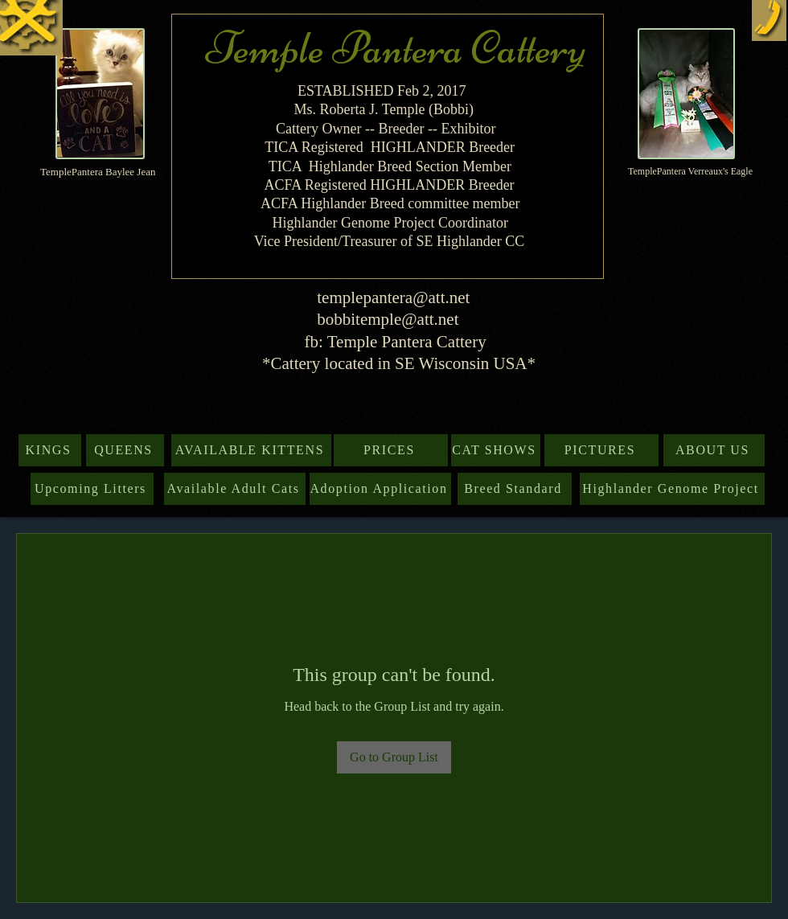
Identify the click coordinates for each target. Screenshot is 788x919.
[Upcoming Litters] (92, 489)
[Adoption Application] (380, 489)
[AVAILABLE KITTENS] (251, 450)
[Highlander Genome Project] (672, 489)
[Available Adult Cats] (235, 489)
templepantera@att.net (393, 297)
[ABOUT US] (714, 450)
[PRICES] (391, 450)
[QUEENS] (125, 450)
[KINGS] (49, 450)
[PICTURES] (601, 450)
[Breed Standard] (515, 489)
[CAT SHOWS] (495, 450)
